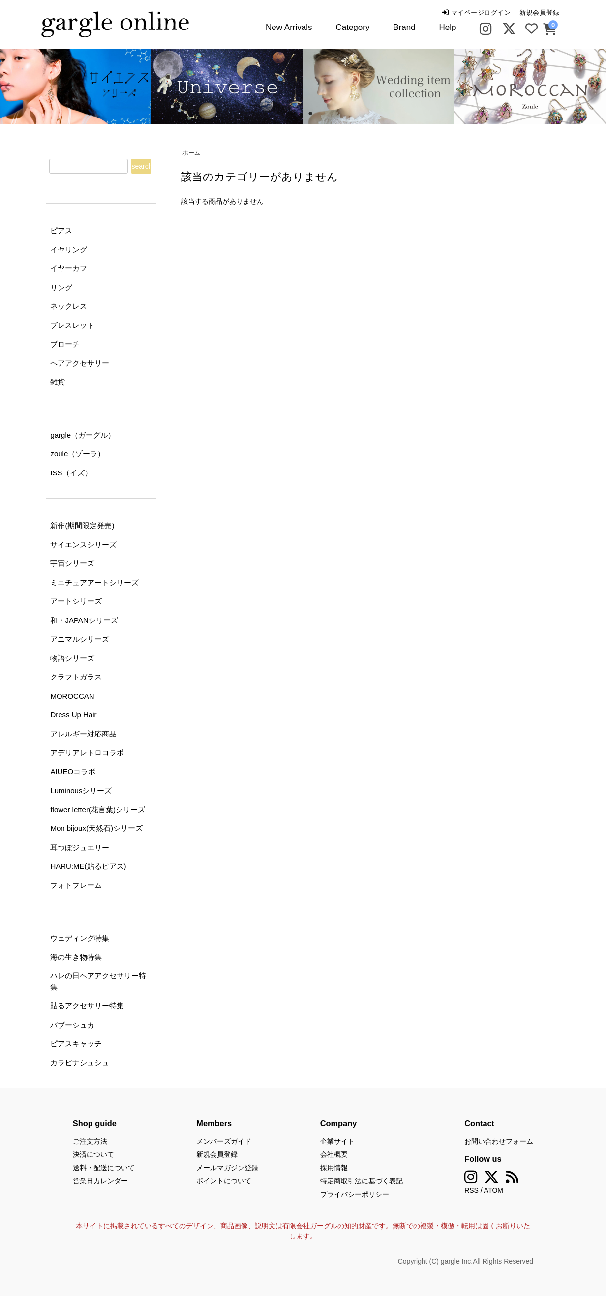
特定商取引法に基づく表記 (361, 1181)
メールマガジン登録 (227, 1168)
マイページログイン (476, 12)
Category (352, 27)
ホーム (191, 152)
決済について (93, 1154)
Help (447, 27)
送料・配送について (104, 1168)
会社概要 (334, 1154)
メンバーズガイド (223, 1141)
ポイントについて (223, 1181)
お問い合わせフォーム (498, 1141)
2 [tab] (310, 113)
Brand (404, 27)
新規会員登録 (539, 12)
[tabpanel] (227, 86)
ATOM (493, 1190)
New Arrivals (289, 27)
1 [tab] (296, 113)
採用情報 (334, 1168)
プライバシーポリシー (354, 1194)
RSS (471, 1190)
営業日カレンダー (100, 1181)
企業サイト (337, 1141)
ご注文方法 (90, 1141)
